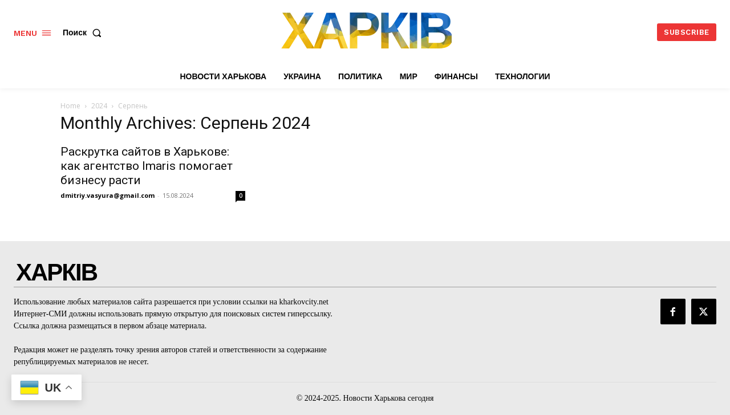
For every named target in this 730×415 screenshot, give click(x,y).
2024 (99, 106)
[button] (84, 32)
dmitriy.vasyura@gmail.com (107, 195)
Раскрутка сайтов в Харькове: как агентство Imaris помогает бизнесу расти (146, 166)
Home (70, 106)
